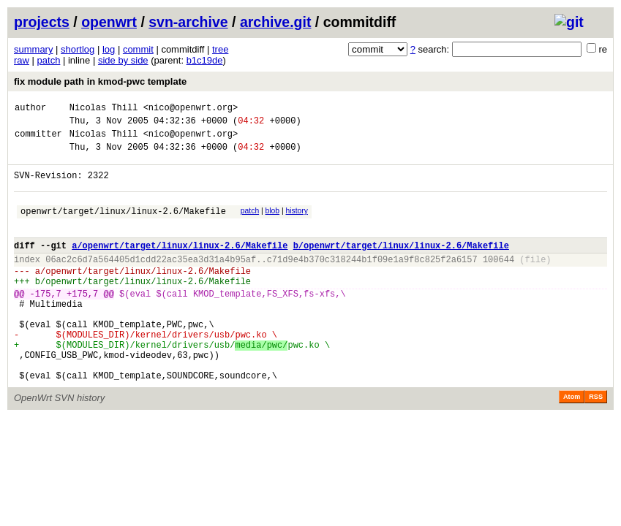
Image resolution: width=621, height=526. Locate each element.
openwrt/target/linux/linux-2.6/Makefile (123, 226)
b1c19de (205, 60)
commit (138, 49)
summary (33, 49)
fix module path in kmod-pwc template (100, 81)
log (108, 49)
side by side (123, 60)
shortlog (77, 49)
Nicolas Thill (103, 109)
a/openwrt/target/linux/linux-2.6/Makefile (179, 265)
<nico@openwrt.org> (190, 109)
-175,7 (45, 322)
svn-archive (187, 22)
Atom (571, 442)
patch (49, 60)
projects (41, 22)
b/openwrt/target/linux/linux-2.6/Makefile (401, 265)
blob (273, 224)
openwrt (109, 22)
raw (21, 60)
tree (220, 49)
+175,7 (82, 322)
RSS (596, 442)
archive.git (276, 22)
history (296, 224)
